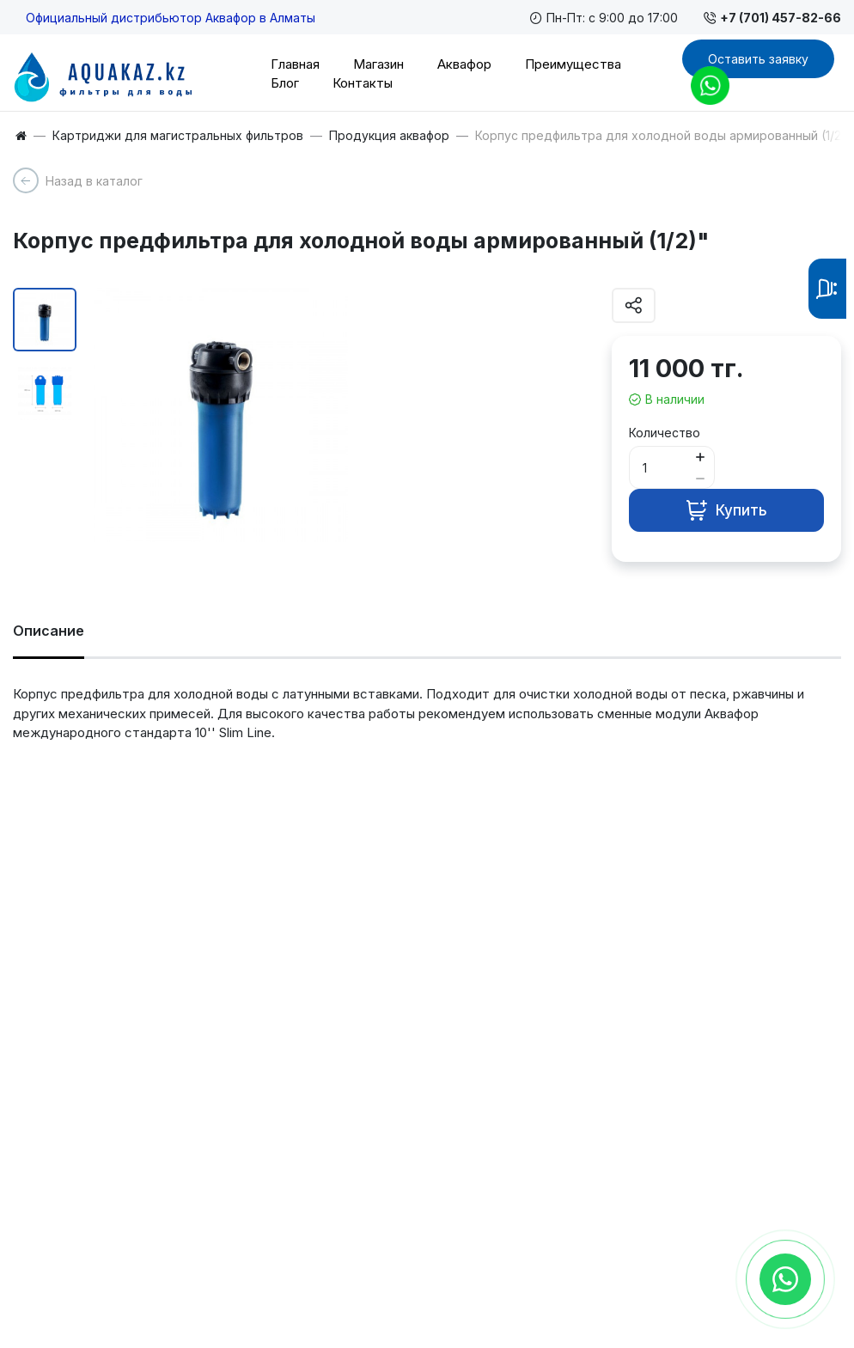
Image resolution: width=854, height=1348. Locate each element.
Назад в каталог (94, 181)
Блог (285, 83)
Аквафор (464, 64)
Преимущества (573, 64)
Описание (48, 630)
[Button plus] (700, 456)
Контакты (362, 83)
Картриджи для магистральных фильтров (177, 136)
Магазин (378, 64)
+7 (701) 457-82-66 (772, 17)
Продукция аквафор (389, 136)
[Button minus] (700, 478)
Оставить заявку (758, 59)
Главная (295, 64)
